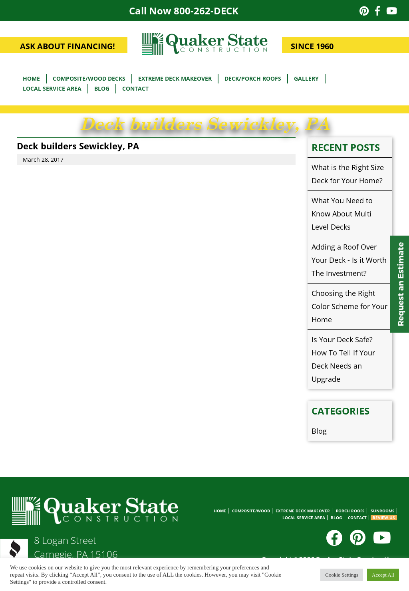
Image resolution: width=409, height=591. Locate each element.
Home (31, 78)
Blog (101, 88)
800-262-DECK (206, 10)
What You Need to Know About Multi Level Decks (342, 214)
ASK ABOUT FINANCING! (67, 46)
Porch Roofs (350, 511)
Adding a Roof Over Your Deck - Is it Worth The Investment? (349, 260)
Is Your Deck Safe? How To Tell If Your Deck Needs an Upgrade (343, 359)
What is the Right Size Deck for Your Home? (348, 174)
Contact (135, 88)
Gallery (306, 78)
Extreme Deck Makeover (175, 78)
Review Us (384, 517)
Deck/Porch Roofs (252, 78)
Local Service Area (52, 88)
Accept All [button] (383, 575)
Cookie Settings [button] (341, 575)
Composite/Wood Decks (89, 78)
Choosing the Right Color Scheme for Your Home (349, 306)
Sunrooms (383, 511)
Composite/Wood (251, 511)
